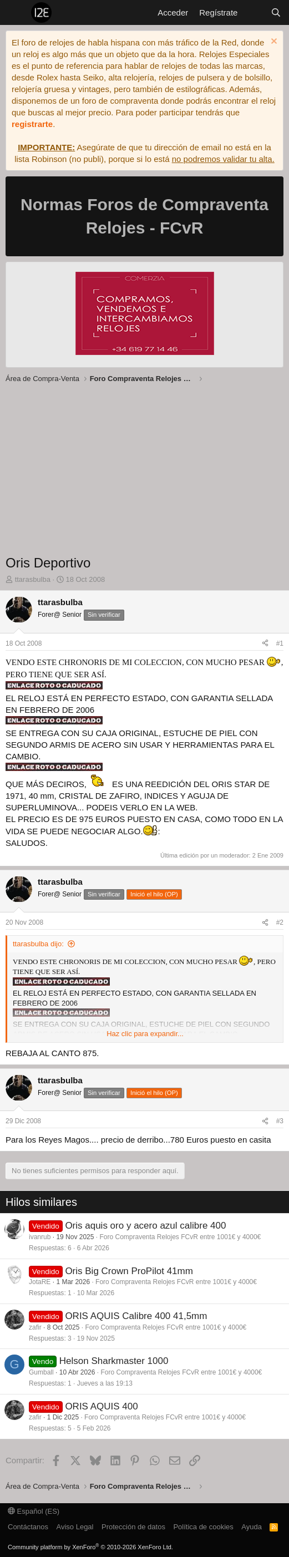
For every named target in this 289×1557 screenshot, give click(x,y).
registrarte (32, 124)
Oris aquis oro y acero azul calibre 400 (145, 1225)
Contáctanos (28, 1527)
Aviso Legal (75, 1527)
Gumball (41, 1372)
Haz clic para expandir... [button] (145, 1033)
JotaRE (39, 1282)
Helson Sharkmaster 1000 (114, 1361)
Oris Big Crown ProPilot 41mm (129, 1271)
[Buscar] (276, 12)
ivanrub (39, 1237)
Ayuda (251, 1527)
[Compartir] (265, 643)
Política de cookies (203, 1527)
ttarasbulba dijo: (38, 944)
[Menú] (15, 13)
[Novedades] (254, 12)
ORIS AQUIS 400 (101, 1406)
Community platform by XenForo (90, 1547)
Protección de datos (133, 1527)
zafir (35, 1327)
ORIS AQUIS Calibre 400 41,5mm (136, 1316)
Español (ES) (33, 1511)
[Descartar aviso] (272, 42)
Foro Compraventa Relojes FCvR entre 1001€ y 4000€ (180, 1237)
